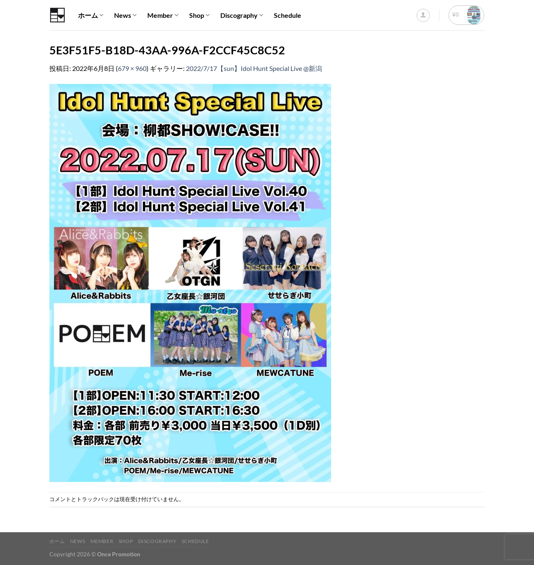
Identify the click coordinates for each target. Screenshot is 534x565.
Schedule (287, 15)
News (125, 15)
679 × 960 (132, 68)
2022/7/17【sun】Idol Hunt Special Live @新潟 (254, 68)
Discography (241, 15)
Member (162, 15)
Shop (199, 15)
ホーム (90, 15)
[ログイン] (423, 15)
